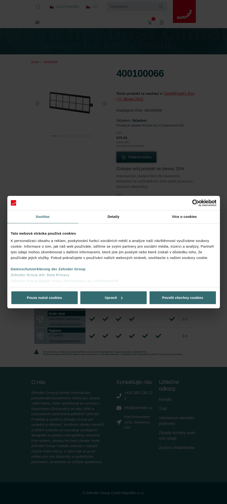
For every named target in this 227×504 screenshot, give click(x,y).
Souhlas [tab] (43, 217)
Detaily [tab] (114, 217)
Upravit (114, 298)
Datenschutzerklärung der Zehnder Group (48, 269)
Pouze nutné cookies (44, 298)
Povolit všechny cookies (182, 298)
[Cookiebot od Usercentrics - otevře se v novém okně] (195, 203)
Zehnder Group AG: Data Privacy (40, 275)
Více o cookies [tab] (184, 217)
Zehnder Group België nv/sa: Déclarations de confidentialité (65, 281)
